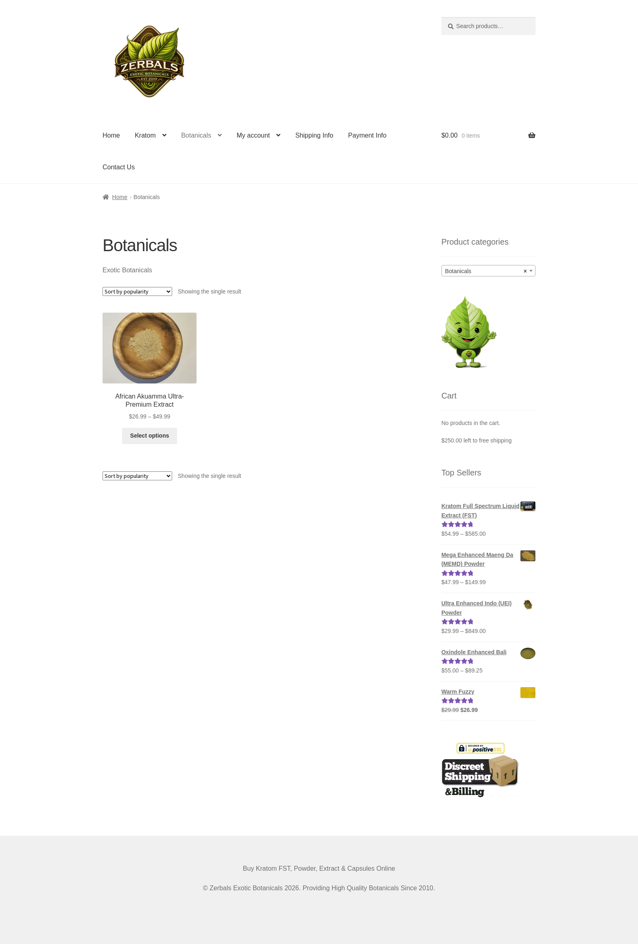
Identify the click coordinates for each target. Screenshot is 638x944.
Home (111, 135)
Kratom (145, 135)
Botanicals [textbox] (486, 271)
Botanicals (196, 135)
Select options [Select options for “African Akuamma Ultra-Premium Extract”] (149, 435)
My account (253, 135)
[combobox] (488, 270)
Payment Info (367, 135)
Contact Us (119, 167)
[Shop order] (137, 291)
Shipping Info (314, 135)
